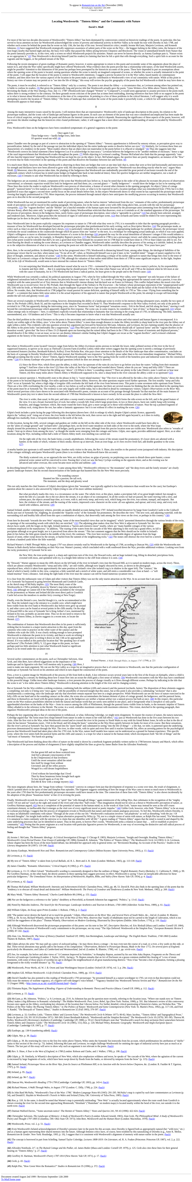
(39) (123, 677)
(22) (72, 327)
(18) (58, 255)
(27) (21, 444)
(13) (113, 215)
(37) (17, 619)
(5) (143, 146)
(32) (111, 536)
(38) (75, 664)
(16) (96, 234)
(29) (52, 505)
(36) (15, 589)
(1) (18, 48)
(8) (124, 159)
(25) (171, 372)
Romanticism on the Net (93, 5)
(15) (67, 229)
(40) (152, 699)
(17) (84, 237)
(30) (167, 515)
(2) (29, 56)
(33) (152, 544)
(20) (47, 295)
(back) (51, 845)
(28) (94, 462)
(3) (38, 88)
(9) (15, 170)
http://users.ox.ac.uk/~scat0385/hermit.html (47, 983)
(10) (20, 175)
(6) (147, 149)
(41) (116, 717)
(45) (22, 824)
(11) (21, 207)
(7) (81, 154)
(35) (47, 584)
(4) (59, 138)
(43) (35, 805)
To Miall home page (11, 1179)
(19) (149, 271)
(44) (119, 808)
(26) (137, 407)
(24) (17, 359)
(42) (71, 781)
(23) (71, 335)
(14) (154, 226)
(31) (76, 523)
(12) (144, 213)
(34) (120, 558)
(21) (172, 309)
